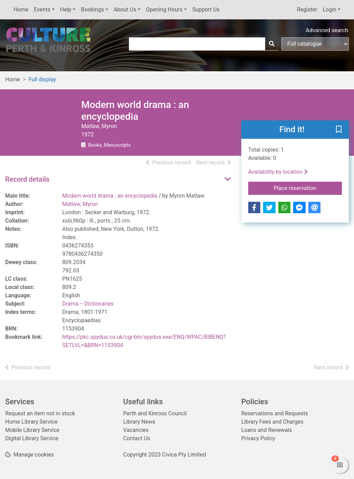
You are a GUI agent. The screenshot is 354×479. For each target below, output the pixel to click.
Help (66, 9)
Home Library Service (31, 421)
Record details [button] (27, 179)
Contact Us (136, 438)
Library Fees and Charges (272, 421)
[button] (339, 130)
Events (42, 9)
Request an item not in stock (40, 413)
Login (329, 9)
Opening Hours (164, 9)
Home (20, 9)
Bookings (92, 9)
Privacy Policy (258, 438)
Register (307, 9)
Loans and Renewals (266, 430)
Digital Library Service (31, 438)
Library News (139, 421)
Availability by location (278, 172)
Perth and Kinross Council (155, 413)
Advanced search (327, 30)
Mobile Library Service (32, 430)
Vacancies (135, 430)
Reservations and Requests (274, 413)
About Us (125, 9)
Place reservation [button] (308, 187)
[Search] (272, 44)
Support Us (206, 9)
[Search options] (315, 44)
